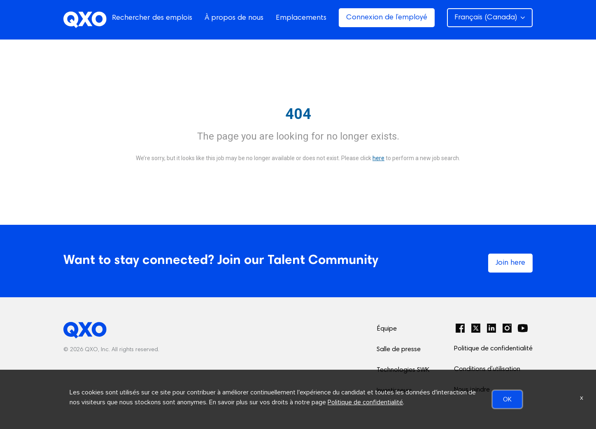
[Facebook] (460, 328)
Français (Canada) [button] (489, 17)
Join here (510, 263)
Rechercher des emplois (152, 18)
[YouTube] (523, 328)
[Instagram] (507, 328)
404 (298, 114)
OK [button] (507, 399)
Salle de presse (399, 349)
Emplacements (301, 18)
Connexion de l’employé (386, 17)
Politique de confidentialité (493, 348)
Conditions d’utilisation (487, 369)
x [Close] (581, 398)
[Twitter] (476, 328)
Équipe (387, 329)
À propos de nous (234, 18)
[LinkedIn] (491, 328)
